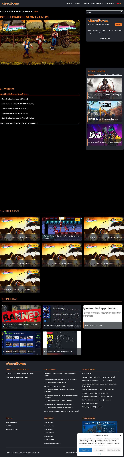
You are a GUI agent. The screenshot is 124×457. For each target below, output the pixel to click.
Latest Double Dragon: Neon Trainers (14, 94)
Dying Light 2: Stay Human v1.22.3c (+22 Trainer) (97, 380)
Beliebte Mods (48, 429)
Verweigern (99, 450)
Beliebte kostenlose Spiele (52, 443)
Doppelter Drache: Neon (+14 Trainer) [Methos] (18, 118)
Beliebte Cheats (49, 432)
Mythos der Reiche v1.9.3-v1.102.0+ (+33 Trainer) (97, 396)
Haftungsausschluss (12, 429)
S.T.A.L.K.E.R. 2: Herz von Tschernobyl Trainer (20, 373)
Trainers (35, 11)
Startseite (3, 11)
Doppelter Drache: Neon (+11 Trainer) (15, 99)
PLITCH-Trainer (87, 373)
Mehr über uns (105, 39)
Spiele (11, 11)
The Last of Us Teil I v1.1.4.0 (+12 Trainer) (95, 393)
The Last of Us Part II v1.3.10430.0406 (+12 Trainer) (98, 389)
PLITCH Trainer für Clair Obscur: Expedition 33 (58, 407)
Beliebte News (48, 436)
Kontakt (8, 426)
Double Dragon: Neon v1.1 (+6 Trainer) (15, 108)
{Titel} (99, 454)
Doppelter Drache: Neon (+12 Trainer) (15, 113)
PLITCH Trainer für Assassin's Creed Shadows (58, 400)
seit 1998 (118, 24)
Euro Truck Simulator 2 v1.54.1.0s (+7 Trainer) (96, 400)
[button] (120, 435)
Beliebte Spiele (48, 422)
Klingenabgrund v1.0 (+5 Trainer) (92, 407)
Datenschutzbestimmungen (73, 452)
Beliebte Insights (49, 439)
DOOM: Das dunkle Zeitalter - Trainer (17, 377)
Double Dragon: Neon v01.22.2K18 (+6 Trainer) (18, 104)
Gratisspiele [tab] (116, 74)
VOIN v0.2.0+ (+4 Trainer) (90, 403)
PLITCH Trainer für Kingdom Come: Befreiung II (58, 404)
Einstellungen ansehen (114, 450)
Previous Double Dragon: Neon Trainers (19, 123)
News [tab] (99, 74)
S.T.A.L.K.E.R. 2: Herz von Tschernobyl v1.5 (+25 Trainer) (61, 411)
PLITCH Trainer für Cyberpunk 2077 (55, 382)
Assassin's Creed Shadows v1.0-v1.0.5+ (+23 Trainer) (60, 379)
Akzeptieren (85, 450)
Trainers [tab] (91, 74)
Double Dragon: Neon (23, 11)
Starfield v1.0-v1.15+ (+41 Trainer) (54, 386)
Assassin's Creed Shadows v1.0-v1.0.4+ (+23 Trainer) (98, 377)
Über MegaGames (11, 422)
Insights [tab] (106, 74)
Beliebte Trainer (49, 426)
